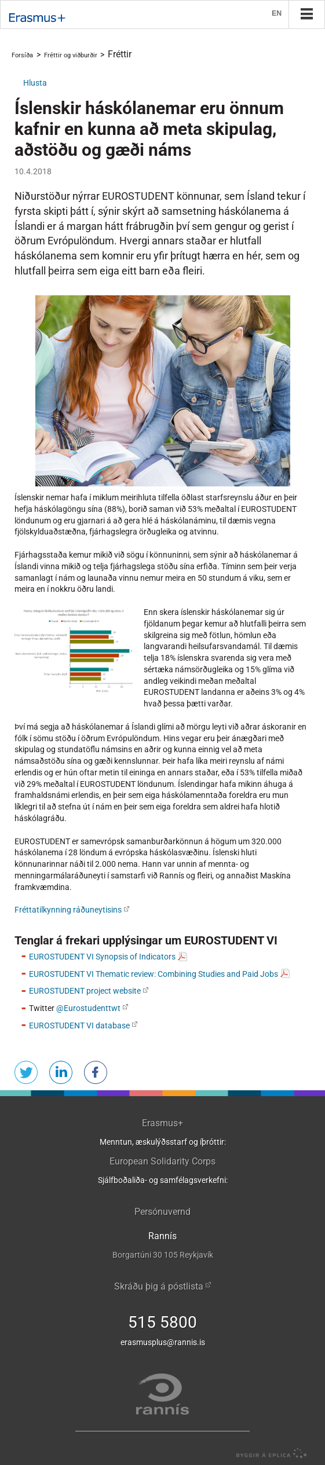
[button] (35, 82)
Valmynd (306, 13)
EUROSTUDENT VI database (79, 1025)
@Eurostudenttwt (88, 1008)
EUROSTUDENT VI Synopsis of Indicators (102, 956)
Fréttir (120, 54)
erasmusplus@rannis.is (162, 1342)
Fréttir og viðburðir (70, 55)
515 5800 (162, 1322)
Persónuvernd (162, 1211)
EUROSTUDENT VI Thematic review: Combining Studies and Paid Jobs (153, 974)
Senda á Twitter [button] (26, 1072)
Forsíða (22, 55)
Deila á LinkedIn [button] (60, 1072)
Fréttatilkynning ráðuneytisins (68, 909)
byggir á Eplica (268, 1453)
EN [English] (277, 14)
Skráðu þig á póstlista (158, 1286)
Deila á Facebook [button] (95, 1072)
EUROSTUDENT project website (85, 990)
